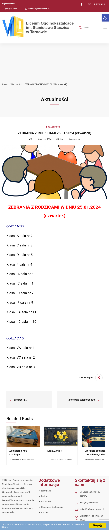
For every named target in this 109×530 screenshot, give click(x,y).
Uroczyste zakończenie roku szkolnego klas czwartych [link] (96, 454)
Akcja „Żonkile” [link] (54, 450)
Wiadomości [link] (16, 84)
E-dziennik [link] (46, 501)
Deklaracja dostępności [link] (52, 507)
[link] (105, 18)
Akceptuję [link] (97, 525)
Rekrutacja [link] (46, 491)
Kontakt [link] (45, 512)
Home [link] (5, 84)
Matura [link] (44, 496)
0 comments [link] (74, 139)
